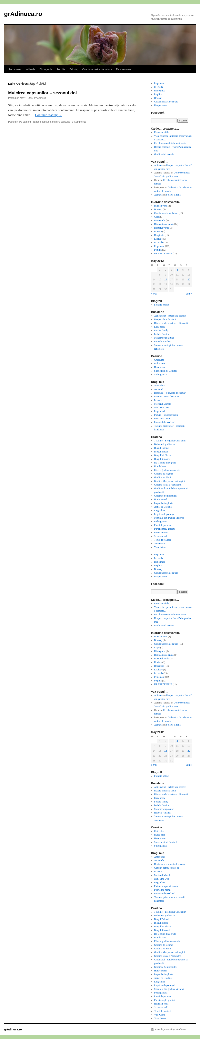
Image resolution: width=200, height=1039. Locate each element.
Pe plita (61, 69)
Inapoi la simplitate (163, 503)
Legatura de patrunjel (164, 514)
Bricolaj (73, 69)
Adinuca (41, 98)
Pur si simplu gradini (164, 528)
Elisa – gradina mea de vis (167, 470)
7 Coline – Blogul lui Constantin (170, 440)
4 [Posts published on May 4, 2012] (177, 269)
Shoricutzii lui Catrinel (165, 370)
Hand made (160, 367)
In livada (30, 69)
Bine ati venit (161, 205)
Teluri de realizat (162, 539)
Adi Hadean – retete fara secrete (170, 315)
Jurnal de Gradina (163, 506)
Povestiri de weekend (164, 422)
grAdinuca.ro (23, 13)
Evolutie (158, 238)
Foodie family (161, 330)
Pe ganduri (159, 411)
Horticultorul (160, 499)
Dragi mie (159, 235)
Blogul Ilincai (161, 451)
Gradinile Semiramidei (165, 495)
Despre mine (123, 69)
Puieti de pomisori (163, 525)
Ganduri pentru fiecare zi (166, 396)
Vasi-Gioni (159, 543)
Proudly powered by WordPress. (171, 1029)
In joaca (158, 400)
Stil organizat (160, 374)
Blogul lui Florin (162, 455)
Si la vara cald (161, 536)
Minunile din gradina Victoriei (169, 517)
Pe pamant (15, 69)
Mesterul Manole (162, 403)
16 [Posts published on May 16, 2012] (165, 279)
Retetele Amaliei (162, 341)
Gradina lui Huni (162, 477)
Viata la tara (160, 547)
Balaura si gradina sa (164, 444)
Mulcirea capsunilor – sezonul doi (42, 92)
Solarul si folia (173, 194)
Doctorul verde (161, 227)
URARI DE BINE (163, 253)
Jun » (189, 293)
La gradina (159, 510)
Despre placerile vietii (165, 319)
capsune (46, 121)
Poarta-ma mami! (162, 418)
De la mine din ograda (165, 462)
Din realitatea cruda (164, 224)
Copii (157, 216)
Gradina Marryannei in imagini (169, 481)
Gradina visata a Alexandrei (168, 484)
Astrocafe (159, 389)
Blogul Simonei (162, 459)
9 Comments (79, 121)
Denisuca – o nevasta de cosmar (170, 392)
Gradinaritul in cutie (164, 154)
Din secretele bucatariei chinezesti (171, 323)
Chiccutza (159, 359)
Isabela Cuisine (161, 334)
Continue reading (48, 115)
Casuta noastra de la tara (97, 69)
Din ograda (45, 69)
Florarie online (161, 304)
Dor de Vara (160, 466)
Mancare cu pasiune (164, 337)
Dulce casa (159, 363)
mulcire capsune (61, 121)
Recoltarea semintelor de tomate (170, 143)
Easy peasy (159, 326)
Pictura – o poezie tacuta (166, 414)
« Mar (154, 293)
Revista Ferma (161, 532)
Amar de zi (159, 385)
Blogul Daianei (161, 448)
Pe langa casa (161, 521)
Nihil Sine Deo (161, 407)
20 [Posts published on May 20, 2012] (189, 279)
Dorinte (158, 231)
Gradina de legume (163, 473)
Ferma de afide (161, 132)
